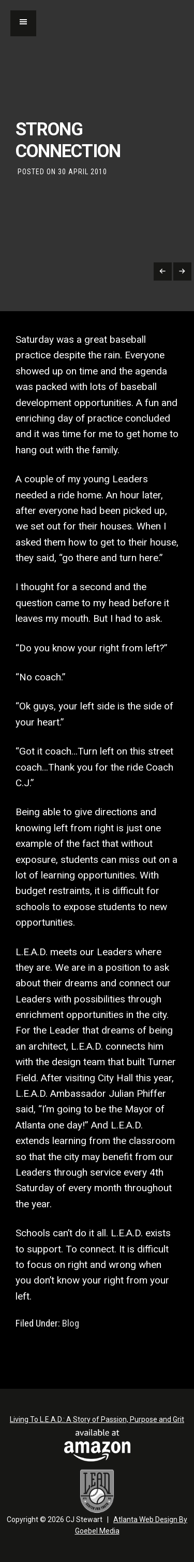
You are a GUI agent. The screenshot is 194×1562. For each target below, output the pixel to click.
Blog (70, 1323)
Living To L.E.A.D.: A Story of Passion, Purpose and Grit (97, 1419)
